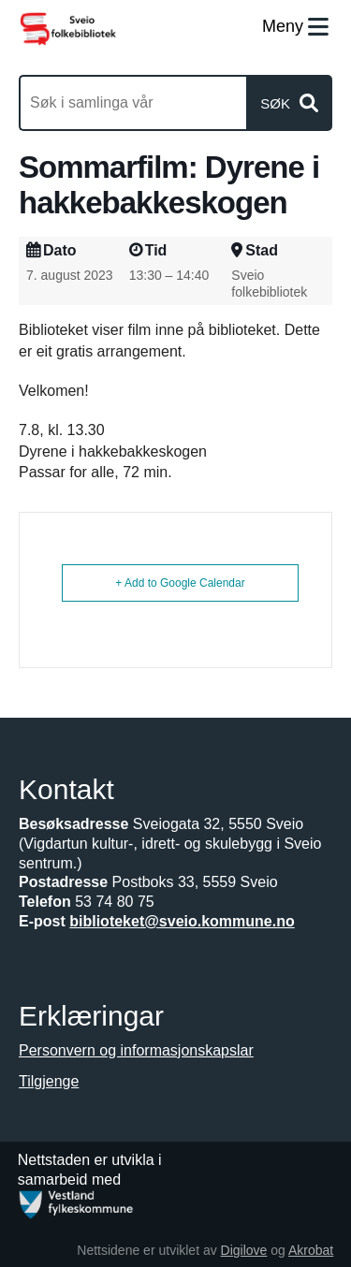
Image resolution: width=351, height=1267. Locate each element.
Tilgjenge (49, 1081)
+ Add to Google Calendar (179, 583)
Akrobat (310, 1250)
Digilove (244, 1250)
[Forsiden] (68, 28)
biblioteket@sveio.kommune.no (182, 921)
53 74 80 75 (114, 902)
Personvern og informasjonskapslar (136, 1050)
